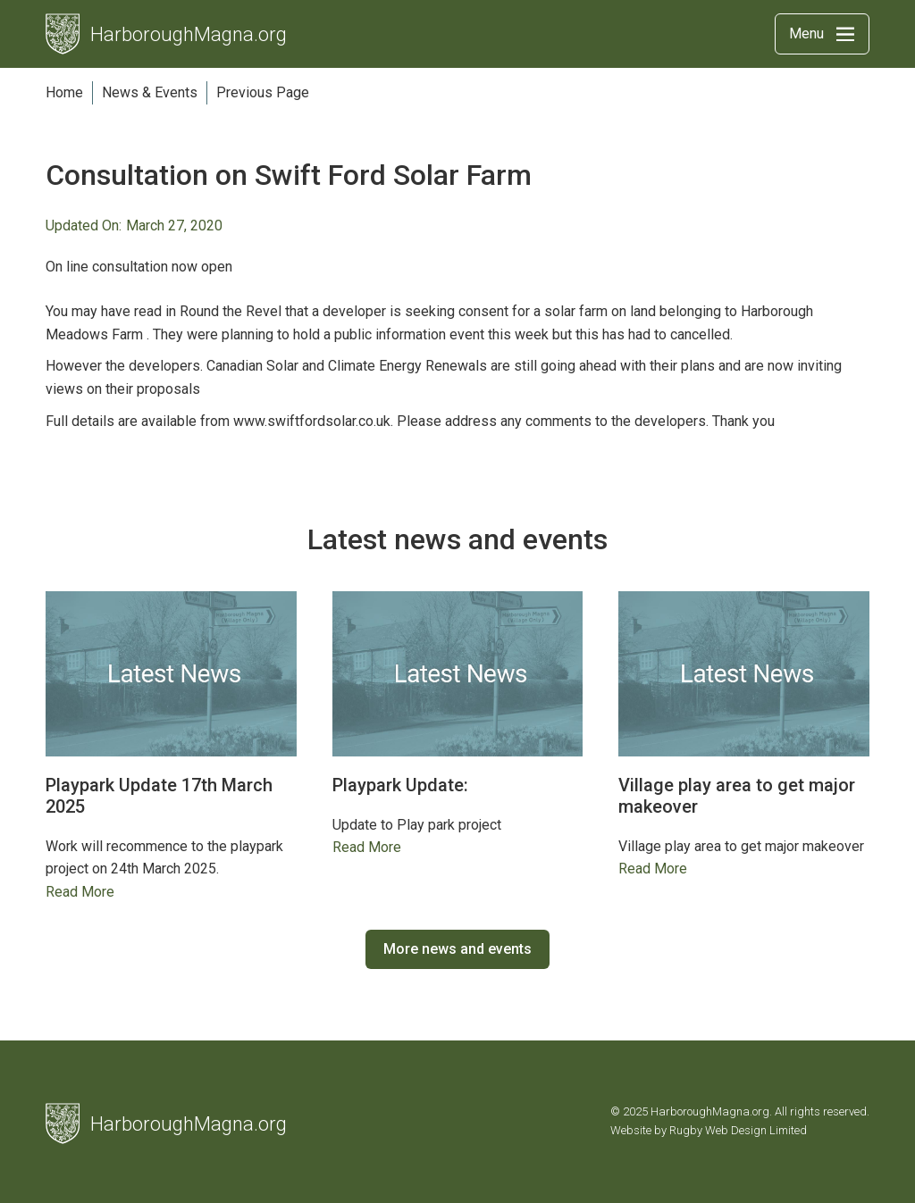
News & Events (149, 92)
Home (64, 92)
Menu (806, 33)
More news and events (457, 948)
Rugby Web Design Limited (738, 1130)
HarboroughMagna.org (188, 34)
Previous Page (262, 92)
